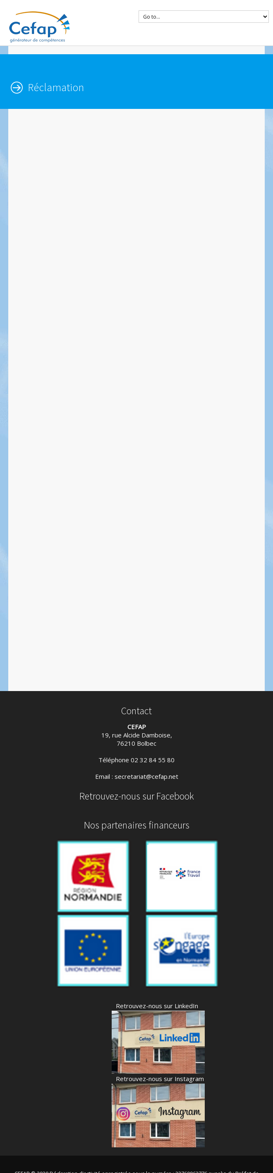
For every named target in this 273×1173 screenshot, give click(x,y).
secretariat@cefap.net (146, 776)
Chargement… (140, 399)
